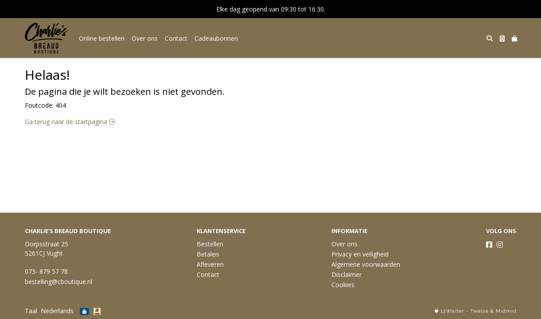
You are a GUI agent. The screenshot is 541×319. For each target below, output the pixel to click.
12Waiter (452, 311)
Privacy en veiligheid (360, 254)
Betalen (208, 254)
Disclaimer (346, 274)
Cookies (342, 284)
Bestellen (210, 244)
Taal (31, 311)
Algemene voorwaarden (365, 264)
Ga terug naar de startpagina (70, 121)
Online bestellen (102, 38)
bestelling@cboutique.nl (58, 281)
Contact (176, 38)
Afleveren (210, 264)
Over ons (145, 38)
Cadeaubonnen (216, 38)
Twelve (479, 311)
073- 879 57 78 (46, 271)
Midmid (506, 311)
